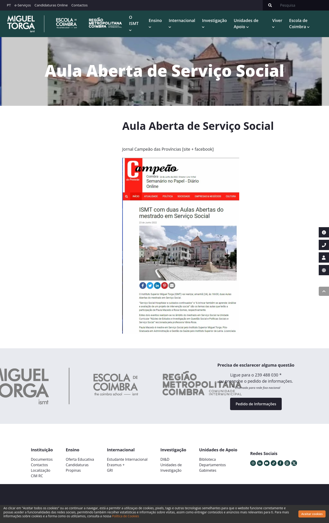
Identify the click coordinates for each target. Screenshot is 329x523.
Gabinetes (207, 470)
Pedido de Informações (256, 403)
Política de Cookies (125, 516)
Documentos (42, 459)
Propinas (73, 470)
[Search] (303, 5)
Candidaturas (77, 464)
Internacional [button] (182, 20)
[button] (135, 247)
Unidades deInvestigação (171, 467)
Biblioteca (207, 459)
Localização (40, 470)
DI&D (164, 459)
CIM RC (37, 475)
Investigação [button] (214, 20)
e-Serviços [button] (23, 5)
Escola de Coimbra (298, 23)
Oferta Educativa (80, 459)
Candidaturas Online (51, 5)
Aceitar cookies (312, 514)
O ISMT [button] (134, 20)
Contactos (79, 5)
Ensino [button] (155, 20)
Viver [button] (277, 20)
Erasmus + (116, 464)
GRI (110, 470)
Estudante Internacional (127, 459)
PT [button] (9, 5)
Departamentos (212, 464)
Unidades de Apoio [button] (246, 23)
